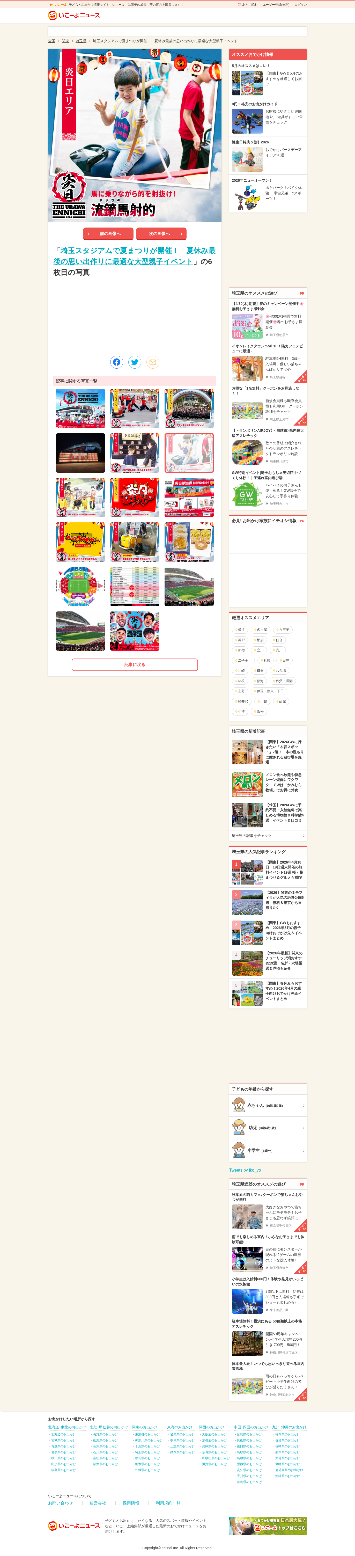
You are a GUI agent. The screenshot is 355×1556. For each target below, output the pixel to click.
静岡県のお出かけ (182, 1452)
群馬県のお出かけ (147, 1458)
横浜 (240, 630)
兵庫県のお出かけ (214, 1446)
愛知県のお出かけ (182, 1434)
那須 (259, 640)
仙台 (277, 640)
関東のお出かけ (144, 1427)
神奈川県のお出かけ (149, 1440)
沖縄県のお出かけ (287, 1476)
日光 (284, 660)
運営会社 (98, 1503)
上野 (240, 691)
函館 (281, 701)
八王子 (282, 630)
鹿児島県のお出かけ (289, 1470)
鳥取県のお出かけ (249, 1452)
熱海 (259, 681)
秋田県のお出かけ (63, 1458)
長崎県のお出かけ (287, 1446)
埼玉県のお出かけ (147, 1452)
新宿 (240, 650)
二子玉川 (243, 660)
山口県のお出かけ (249, 1446)
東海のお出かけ (180, 1427)
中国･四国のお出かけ (251, 1427)
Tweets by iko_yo (245, 1170)
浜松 (259, 711)
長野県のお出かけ (105, 1434)
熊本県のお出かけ (287, 1452)
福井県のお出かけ (105, 1464)
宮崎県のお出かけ (287, 1464)
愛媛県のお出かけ (249, 1464)
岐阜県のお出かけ (182, 1440)
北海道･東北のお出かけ (67, 1427)
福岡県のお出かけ (287, 1434)
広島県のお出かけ (249, 1434)
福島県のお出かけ (63, 1470)
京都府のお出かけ (214, 1440)
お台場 (279, 671)
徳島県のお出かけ (249, 1482)
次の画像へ (159, 233)
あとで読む (250, 4)
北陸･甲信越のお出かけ (109, 1427)
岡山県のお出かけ (249, 1440)
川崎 (240, 671)
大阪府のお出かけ (214, 1434)
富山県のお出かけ (105, 1458)
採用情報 (131, 1503)
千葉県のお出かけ (147, 1446)
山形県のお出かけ (63, 1464)
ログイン (300, 4)
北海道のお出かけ (63, 1434)
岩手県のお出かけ (63, 1452)
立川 (259, 650)
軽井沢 (241, 701)
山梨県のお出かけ (105, 1440)
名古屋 (260, 630)
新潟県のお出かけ (105, 1446)
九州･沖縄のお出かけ (289, 1427)
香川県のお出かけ (249, 1476)
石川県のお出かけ (105, 1452)
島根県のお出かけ (249, 1458)
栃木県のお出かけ (147, 1464)
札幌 (265, 660)
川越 (262, 701)
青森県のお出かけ (63, 1446)
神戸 (240, 640)
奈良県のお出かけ (214, 1452)
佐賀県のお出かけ (287, 1440)
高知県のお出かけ (249, 1470)
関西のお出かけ (211, 1427)
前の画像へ (110, 233)
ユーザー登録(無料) (276, 4)
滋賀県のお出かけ (214, 1464)
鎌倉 (259, 671)
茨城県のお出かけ (147, 1470)
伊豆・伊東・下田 (269, 691)
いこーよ (61, 4)
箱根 (240, 681)
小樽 (240, 711)
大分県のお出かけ (287, 1458)
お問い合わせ (60, 1503)
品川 (277, 650)
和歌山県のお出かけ (216, 1458)
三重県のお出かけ (182, 1446)
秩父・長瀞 (282, 681)
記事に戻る (134, 664)
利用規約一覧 (168, 1503)
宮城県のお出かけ (63, 1440)
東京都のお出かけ (147, 1434)
